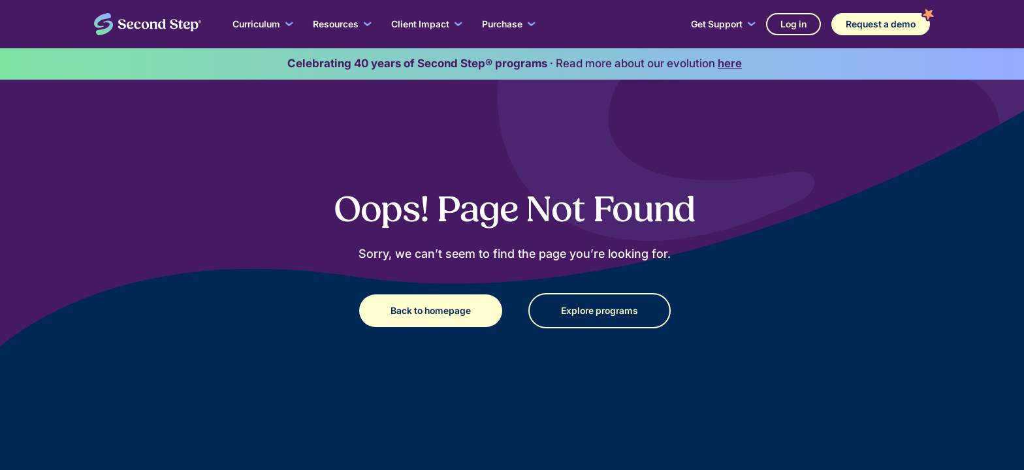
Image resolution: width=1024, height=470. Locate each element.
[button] (262, 24)
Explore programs (599, 310)
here (730, 63)
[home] (147, 24)
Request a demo (881, 23)
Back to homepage (431, 310)
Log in (793, 23)
